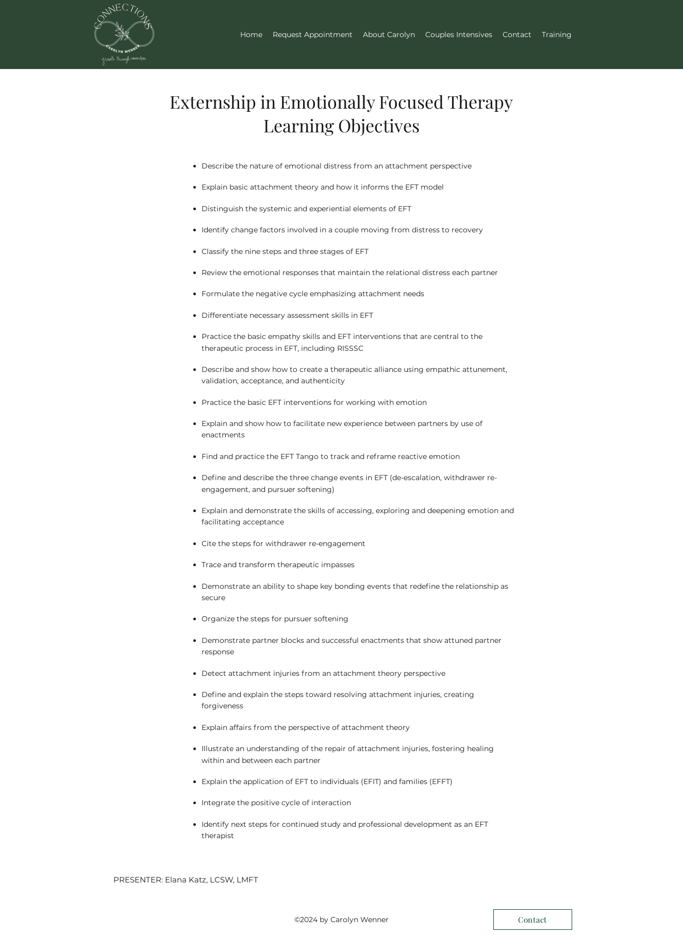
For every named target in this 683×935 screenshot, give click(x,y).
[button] (557, 34)
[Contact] (532, 919)
